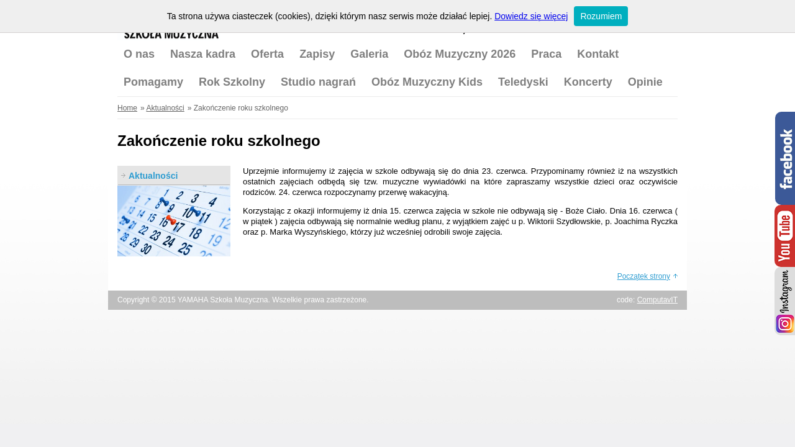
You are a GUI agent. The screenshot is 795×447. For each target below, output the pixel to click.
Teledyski (523, 82)
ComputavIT (657, 300)
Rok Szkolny (232, 82)
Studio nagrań (318, 82)
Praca (546, 54)
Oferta (267, 54)
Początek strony (643, 276)
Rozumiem (601, 16)
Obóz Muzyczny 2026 (460, 54)
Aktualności (165, 108)
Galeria (369, 54)
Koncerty (588, 82)
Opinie (645, 82)
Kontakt (598, 54)
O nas (139, 54)
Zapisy (317, 54)
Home (127, 108)
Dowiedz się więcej (531, 16)
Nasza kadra (202, 54)
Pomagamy (153, 82)
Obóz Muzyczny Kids (427, 82)
